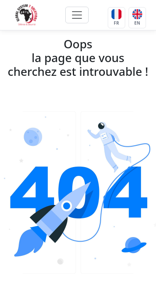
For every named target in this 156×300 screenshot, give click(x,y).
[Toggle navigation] (77, 15)
